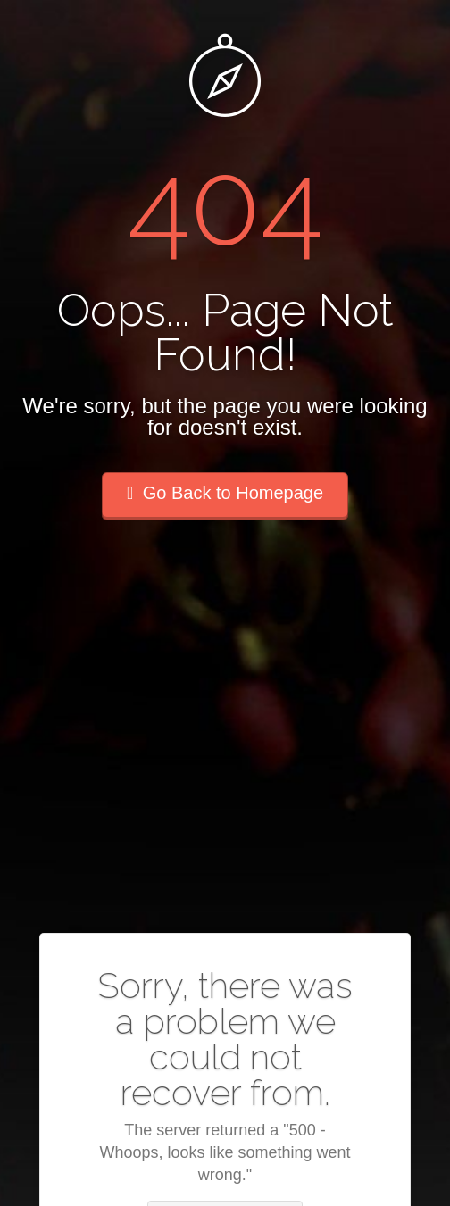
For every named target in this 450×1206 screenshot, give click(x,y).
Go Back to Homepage (225, 493)
